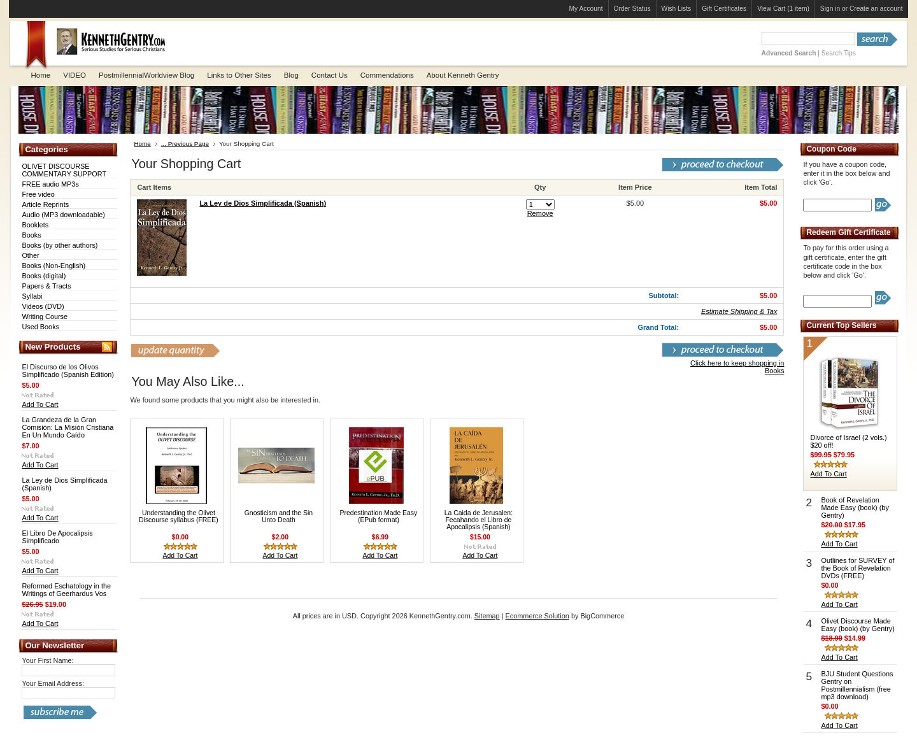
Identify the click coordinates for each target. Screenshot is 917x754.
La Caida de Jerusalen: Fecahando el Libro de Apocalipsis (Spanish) (478, 519)
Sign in (830, 8)
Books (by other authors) (59, 245)
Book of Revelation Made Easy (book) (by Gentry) (854, 507)
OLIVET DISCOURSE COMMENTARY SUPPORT (64, 170)
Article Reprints (45, 204)
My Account (586, 8)
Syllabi (32, 296)
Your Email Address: (53, 683)
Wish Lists (677, 8)
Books (31, 235)
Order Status (632, 8)
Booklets (35, 225)
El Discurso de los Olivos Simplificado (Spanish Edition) (67, 370)
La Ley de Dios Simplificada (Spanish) (262, 203)
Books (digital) (44, 276)
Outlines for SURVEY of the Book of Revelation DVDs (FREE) (857, 568)
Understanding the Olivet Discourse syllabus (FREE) (178, 516)
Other (30, 255)
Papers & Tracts (46, 286)
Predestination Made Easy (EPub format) (378, 516)
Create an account (876, 8)
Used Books (40, 327)
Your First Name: (47, 660)
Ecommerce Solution (537, 616)
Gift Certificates (724, 8)
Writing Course (45, 316)
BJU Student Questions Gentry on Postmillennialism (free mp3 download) (857, 685)
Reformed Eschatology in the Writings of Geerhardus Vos (66, 589)
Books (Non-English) (53, 265)
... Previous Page (185, 143)
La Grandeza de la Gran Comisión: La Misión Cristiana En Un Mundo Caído (67, 427)
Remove (540, 213)
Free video (38, 194)
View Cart (783, 8)
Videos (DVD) (43, 306)
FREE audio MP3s (50, 184)
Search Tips (838, 53)
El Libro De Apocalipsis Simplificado (57, 536)
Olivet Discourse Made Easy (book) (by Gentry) (857, 624)
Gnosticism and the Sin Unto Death (279, 516)
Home (142, 143)
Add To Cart (40, 404)
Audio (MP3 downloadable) (63, 214)
